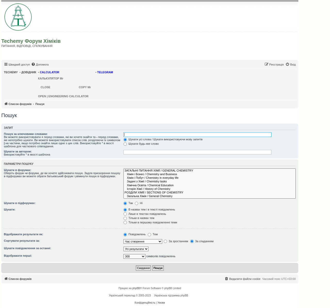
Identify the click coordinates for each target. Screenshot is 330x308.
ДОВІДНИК (28, 72)
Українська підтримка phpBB (171, 295)
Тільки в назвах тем (138, 218)
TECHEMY (11, 72)
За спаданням (202, 241)
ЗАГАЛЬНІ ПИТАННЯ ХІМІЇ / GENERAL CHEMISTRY (209, 171)
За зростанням (176, 241)
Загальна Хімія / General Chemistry (209, 196)
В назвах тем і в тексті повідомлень (149, 209)
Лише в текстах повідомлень (144, 213)
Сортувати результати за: (22, 240)
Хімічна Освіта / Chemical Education (209, 185)
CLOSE (46, 87)
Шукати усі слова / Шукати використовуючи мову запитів (162, 139)
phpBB (136, 288)
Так (128, 203)
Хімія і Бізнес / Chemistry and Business (209, 174)
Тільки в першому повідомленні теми (150, 222)
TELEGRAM (105, 72)
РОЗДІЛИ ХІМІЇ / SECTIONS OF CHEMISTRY (209, 192)
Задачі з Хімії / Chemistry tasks (209, 181)
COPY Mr (85, 87)
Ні (138, 203)
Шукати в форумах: (17, 170)
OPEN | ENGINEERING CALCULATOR (63, 96)
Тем (153, 234)
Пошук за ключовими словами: (26, 133)
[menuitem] (39, 64)
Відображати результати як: (23, 234)
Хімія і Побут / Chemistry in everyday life (209, 178)
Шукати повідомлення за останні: (27, 248)
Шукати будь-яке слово (141, 143)
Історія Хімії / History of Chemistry (209, 189)
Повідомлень (134, 234)
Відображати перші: (18, 255)
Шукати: (9, 209)
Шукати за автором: (18, 151)
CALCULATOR (49, 72)
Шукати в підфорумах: (20, 203)
